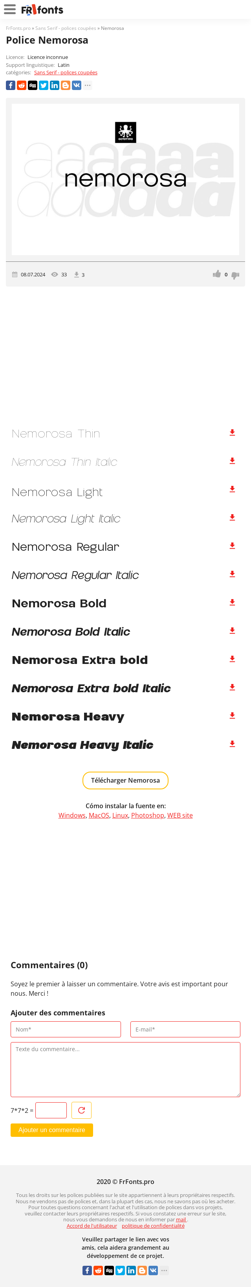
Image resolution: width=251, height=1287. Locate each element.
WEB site (180, 815)
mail (181, 1219)
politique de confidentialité (153, 1225)
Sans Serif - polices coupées (65, 72)
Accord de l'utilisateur (92, 1225)
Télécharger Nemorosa (125, 780)
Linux (120, 815)
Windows (72, 815)
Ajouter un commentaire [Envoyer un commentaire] (51, 1130)
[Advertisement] (125, 353)
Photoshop (147, 815)
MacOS (99, 815)
